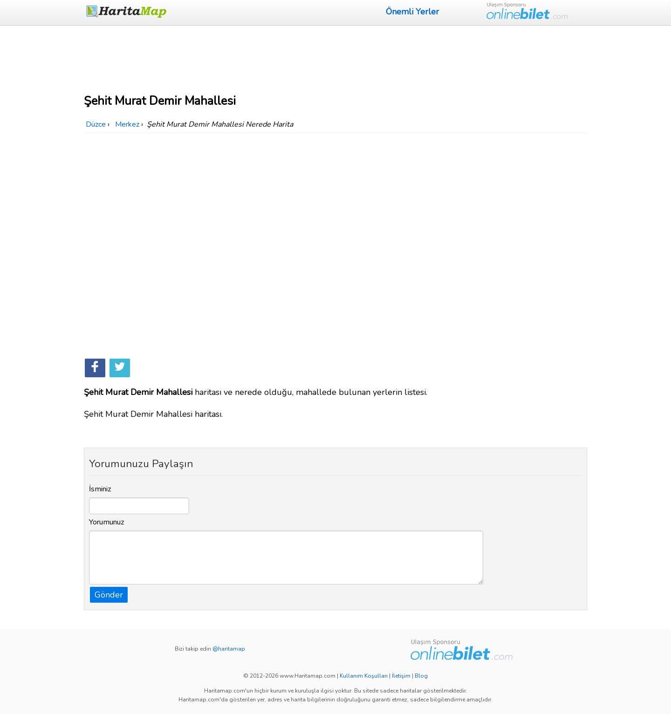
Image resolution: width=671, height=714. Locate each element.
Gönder (109, 594)
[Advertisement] (335, 58)
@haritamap (228, 649)
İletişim (401, 676)
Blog (421, 676)
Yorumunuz (106, 522)
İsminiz (100, 489)
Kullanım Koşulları (364, 676)
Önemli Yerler (412, 11)
